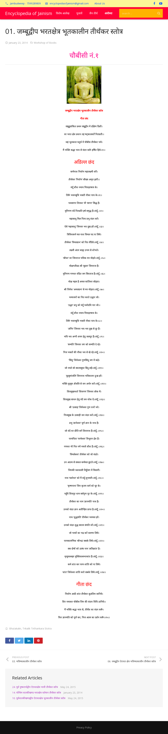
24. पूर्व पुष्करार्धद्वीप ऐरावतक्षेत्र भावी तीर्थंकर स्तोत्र (35, 687)
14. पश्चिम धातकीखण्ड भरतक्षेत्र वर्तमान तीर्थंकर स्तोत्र (36, 692)
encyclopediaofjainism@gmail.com (69, 3)
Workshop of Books (45, 42)
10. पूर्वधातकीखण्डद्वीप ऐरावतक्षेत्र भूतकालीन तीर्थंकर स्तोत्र (38, 698)
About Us (99, 3)
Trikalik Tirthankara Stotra (37, 628)
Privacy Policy (84, 727)
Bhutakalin (15, 628)
